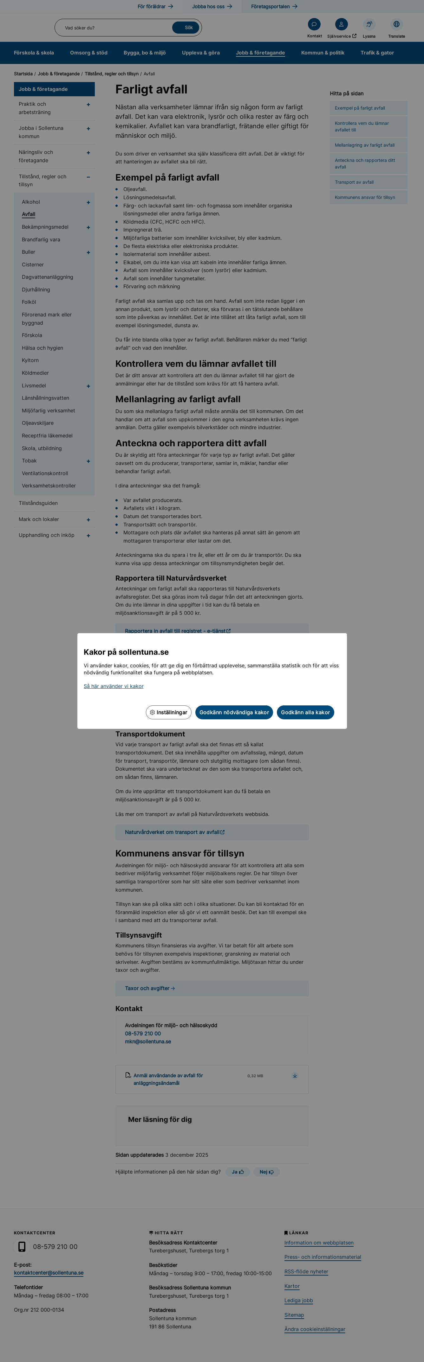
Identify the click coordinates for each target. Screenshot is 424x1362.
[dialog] (212, 681)
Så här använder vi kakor (114, 686)
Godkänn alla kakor (305, 712)
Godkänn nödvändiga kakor (234, 712)
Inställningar (168, 712)
